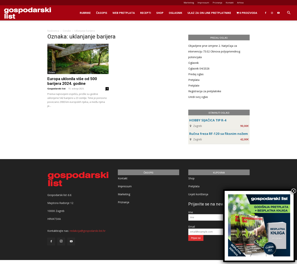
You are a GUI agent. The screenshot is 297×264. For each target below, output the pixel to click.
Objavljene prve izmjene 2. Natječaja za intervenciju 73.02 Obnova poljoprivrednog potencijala (214, 51)
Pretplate (193, 85)
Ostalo (51, 72)
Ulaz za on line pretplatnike (209, 13)
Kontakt (230, 2)
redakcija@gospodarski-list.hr (88, 231)
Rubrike (85, 13)
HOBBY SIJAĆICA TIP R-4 (207, 120)
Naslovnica (53, 30)
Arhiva (240, 2)
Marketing (189, 2)
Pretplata (193, 80)
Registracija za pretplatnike (204, 91)
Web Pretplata (124, 13)
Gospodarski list (56, 88)
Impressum (203, 2)
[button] (288, 13)
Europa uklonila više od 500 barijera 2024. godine (72, 81)
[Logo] (27, 13)
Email (191, 226)
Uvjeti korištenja (198, 194)
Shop (159, 13)
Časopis (101, 13)
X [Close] (293, 190)
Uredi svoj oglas (198, 97)
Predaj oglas (196, 74)
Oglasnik (175, 13)
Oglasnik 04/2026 (198, 68)
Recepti (145, 13)
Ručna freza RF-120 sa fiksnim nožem (218, 133)
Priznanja (217, 2)
